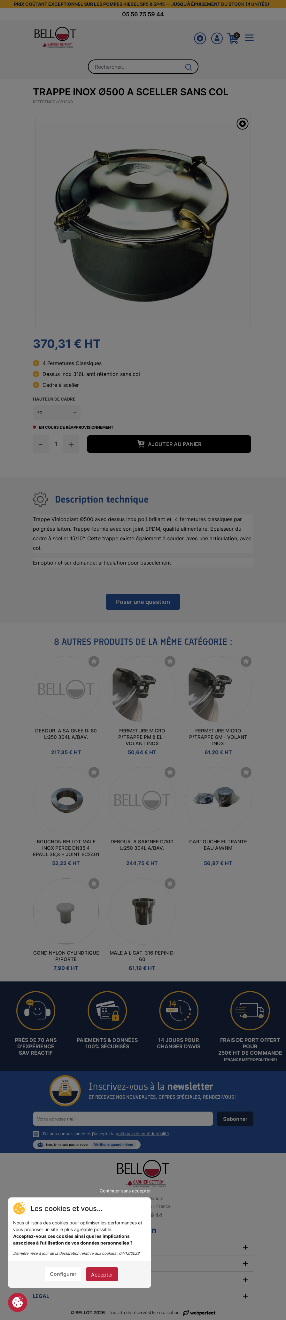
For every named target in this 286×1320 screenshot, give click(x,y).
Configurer (63, 1274)
